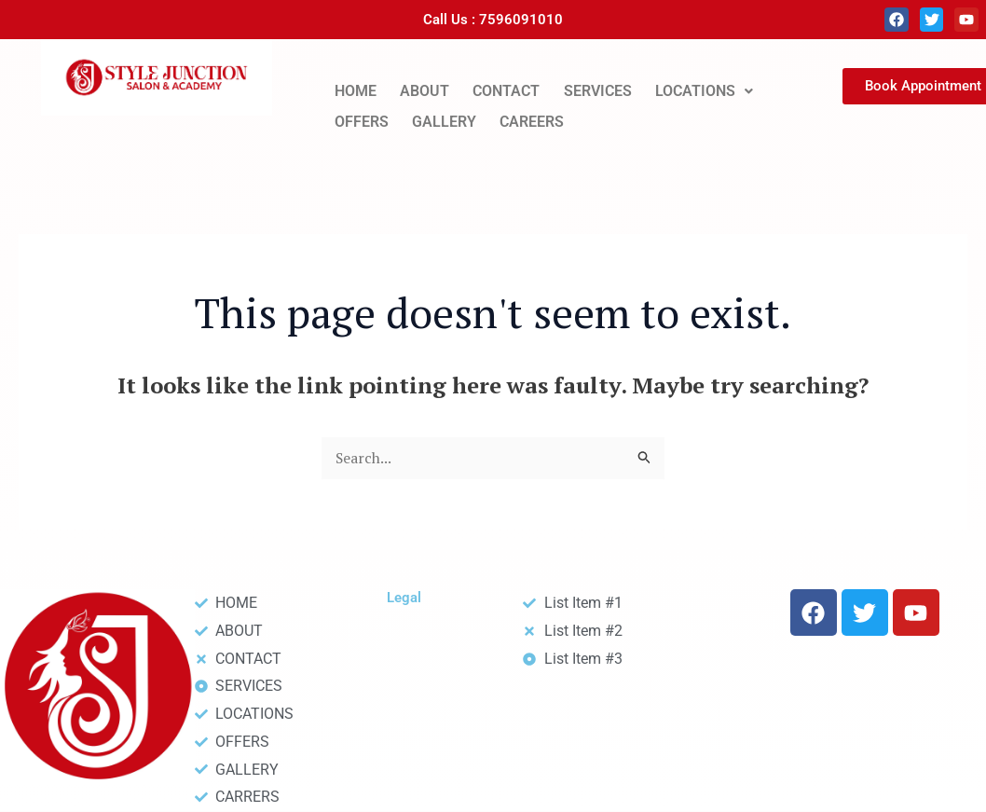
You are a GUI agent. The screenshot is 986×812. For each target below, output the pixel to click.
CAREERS (532, 118)
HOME (356, 90)
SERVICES (598, 90)
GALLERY (444, 118)
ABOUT (424, 90)
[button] (703, 90)
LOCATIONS (704, 90)
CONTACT (506, 90)
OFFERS (362, 118)
